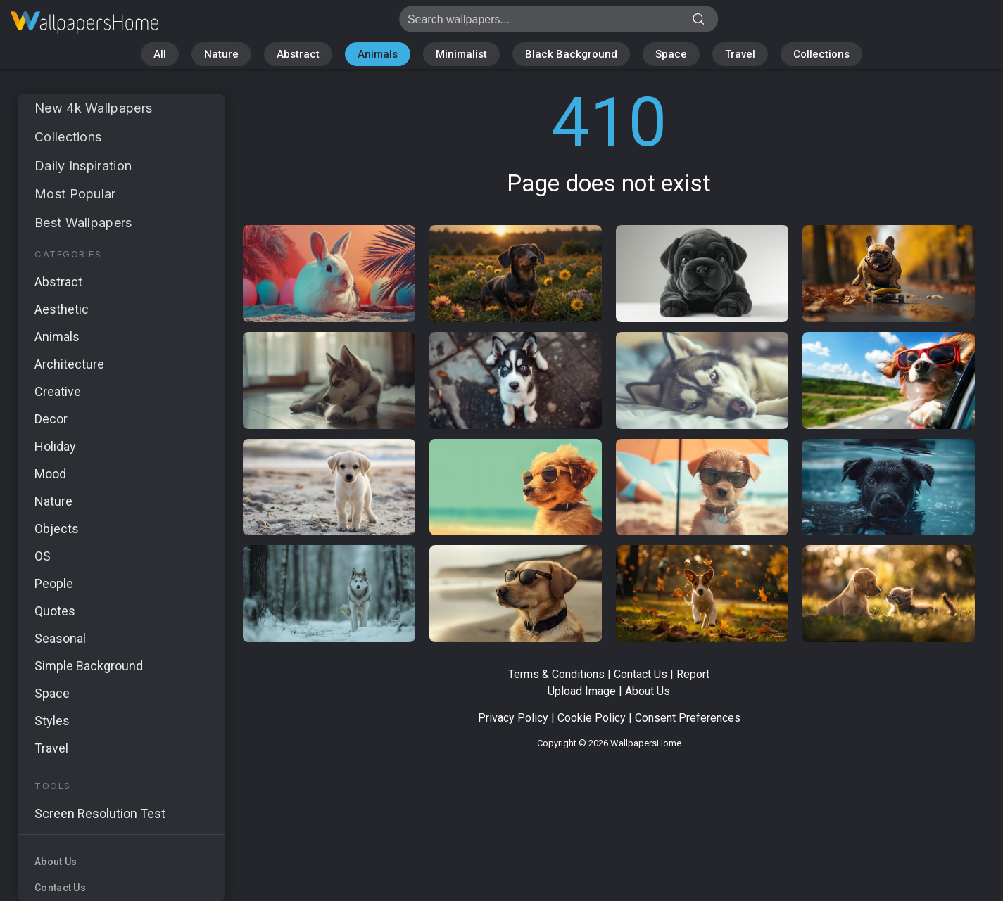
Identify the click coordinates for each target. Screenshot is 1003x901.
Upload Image (582, 691)
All (159, 54)
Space (671, 54)
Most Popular (75, 193)
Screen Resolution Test (99, 813)
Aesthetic (61, 309)
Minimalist (461, 54)
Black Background (571, 54)
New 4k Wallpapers (93, 108)
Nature (221, 54)
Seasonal (60, 638)
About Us (55, 861)
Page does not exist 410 (84, 22)
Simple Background (88, 665)
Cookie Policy (591, 717)
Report (692, 674)
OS (42, 556)
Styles (52, 720)
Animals (378, 54)
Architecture (69, 364)
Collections (821, 54)
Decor (51, 418)
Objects (56, 528)
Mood (50, 473)
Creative (57, 391)
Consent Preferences (687, 717)
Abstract (298, 54)
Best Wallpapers (83, 222)
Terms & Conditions (556, 674)
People (53, 583)
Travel (740, 54)
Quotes (54, 610)
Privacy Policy (513, 717)
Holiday (55, 446)
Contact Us (60, 887)
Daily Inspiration (83, 165)
